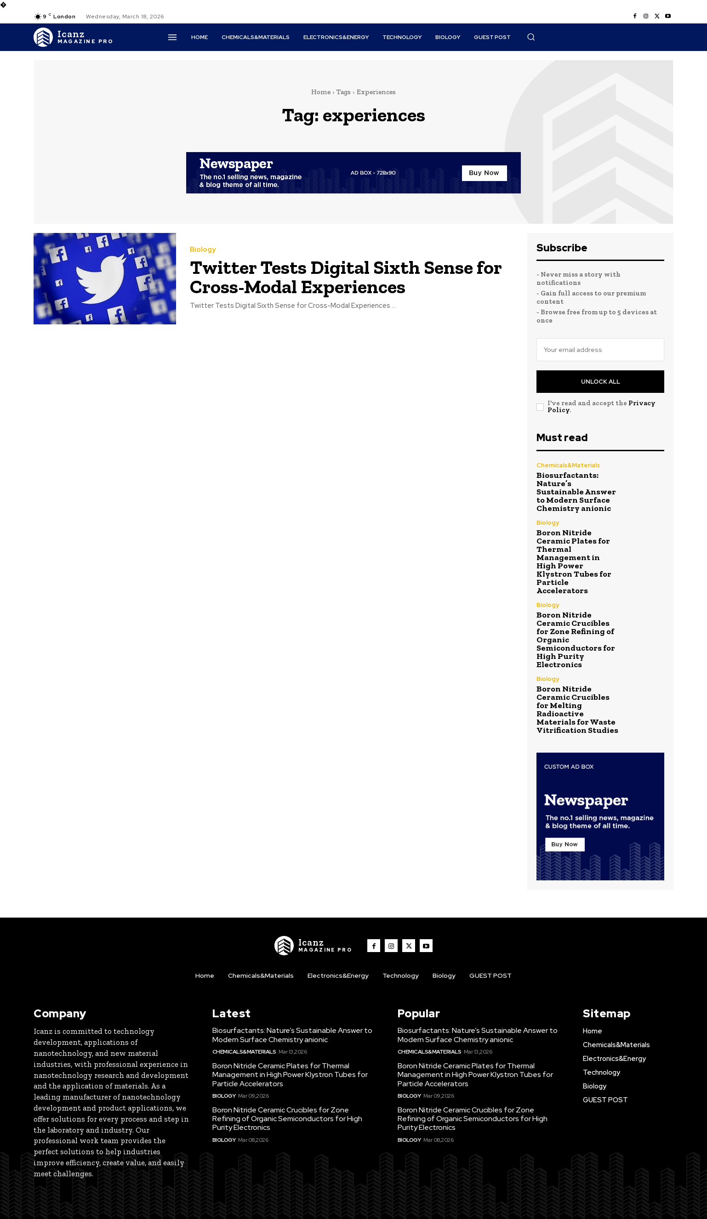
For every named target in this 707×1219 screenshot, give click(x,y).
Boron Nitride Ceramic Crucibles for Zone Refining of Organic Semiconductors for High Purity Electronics (287, 1118)
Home (321, 92)
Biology (203, 249)
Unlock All (600, 382)
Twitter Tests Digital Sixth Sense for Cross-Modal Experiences (346, 276)
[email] (600, 349)
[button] (531, 37)
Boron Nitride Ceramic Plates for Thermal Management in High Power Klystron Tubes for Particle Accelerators (573, 561)
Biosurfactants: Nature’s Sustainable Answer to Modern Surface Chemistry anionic (576, 491)
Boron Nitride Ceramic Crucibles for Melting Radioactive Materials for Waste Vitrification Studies (577, 709)
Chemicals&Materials (568, 465)
